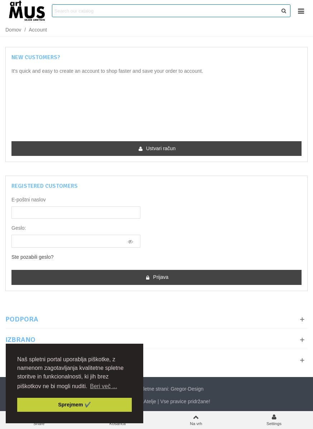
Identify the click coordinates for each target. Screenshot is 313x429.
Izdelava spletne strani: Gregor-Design (157, 388)
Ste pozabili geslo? (32, 257)
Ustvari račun (156, 149)
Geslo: (18, 228)
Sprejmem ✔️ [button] (74, 404)
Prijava (157, 277)
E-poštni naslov (28, 199)
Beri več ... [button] (103, 386)
